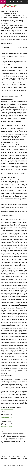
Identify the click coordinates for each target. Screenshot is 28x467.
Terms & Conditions (5, 458)
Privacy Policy (24, 458)
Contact (14, 461)
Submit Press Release (21, 456)
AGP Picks (3, 1)
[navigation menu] (25, 6)
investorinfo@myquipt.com (6, 426)
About (3, 456)
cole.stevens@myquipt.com (6, 417)
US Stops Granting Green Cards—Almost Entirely (13, 1)
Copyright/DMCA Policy (15, 458)
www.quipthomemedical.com (7, 409)
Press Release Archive (10, 456)
